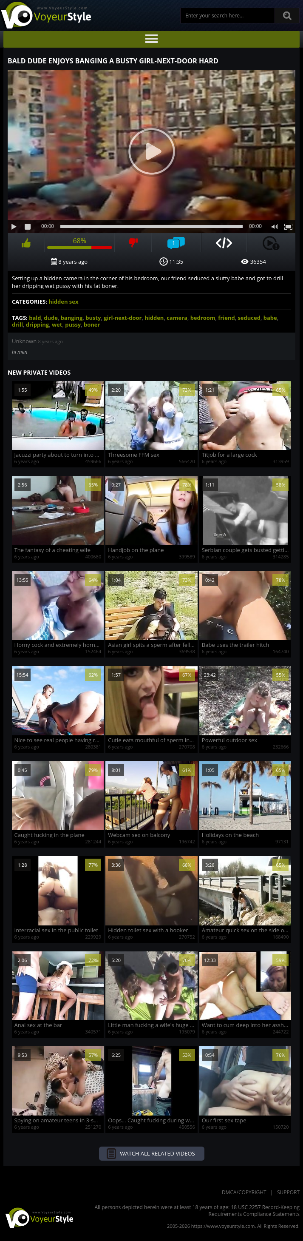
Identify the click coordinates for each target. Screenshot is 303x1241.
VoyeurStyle (38, 1217)
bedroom (202, 318)
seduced (249, 318)
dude (51, 318)
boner (92, 324)
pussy (73, 324)
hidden (154, 318)
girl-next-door (123, 318)
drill (17, 324)
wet (57, 324)
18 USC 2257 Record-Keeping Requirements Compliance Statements (254, 1211)
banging (72, 318)
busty (93, 318)
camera (177, 318)
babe (270, 318)
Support (288, 1192)
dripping (37, 324)
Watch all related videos (157, 1153)
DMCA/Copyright (244, 1192)
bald (35, 318)
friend (226, 318)
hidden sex (63, 301)
